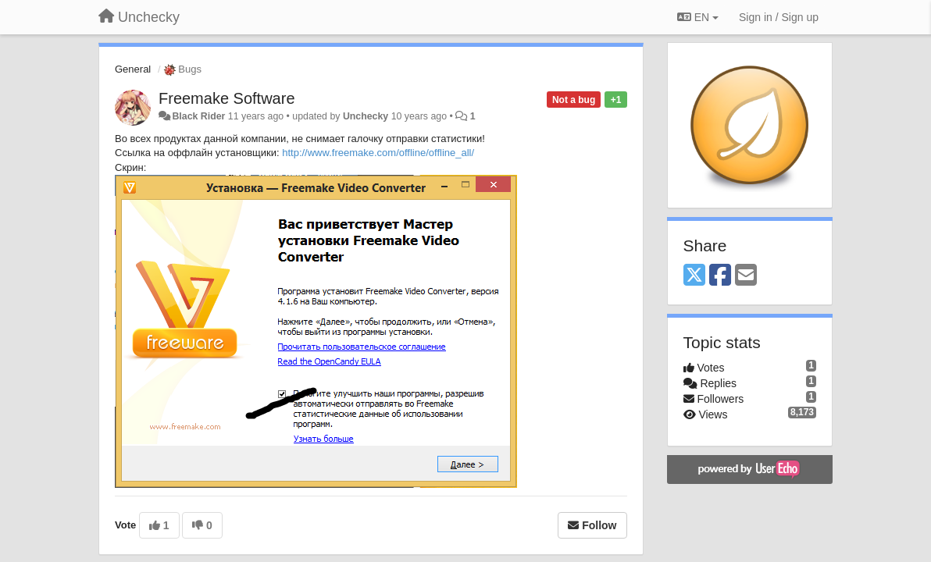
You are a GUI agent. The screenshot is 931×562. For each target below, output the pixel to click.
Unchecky (365, 116)
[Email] (746, 276)
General (133, 69)
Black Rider (198, 116)
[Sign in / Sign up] (779, 17)
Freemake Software (227, 98)
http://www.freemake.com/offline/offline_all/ (378, 152)
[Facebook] (720, 276)
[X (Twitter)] (694, 276)
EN (698, 17)
